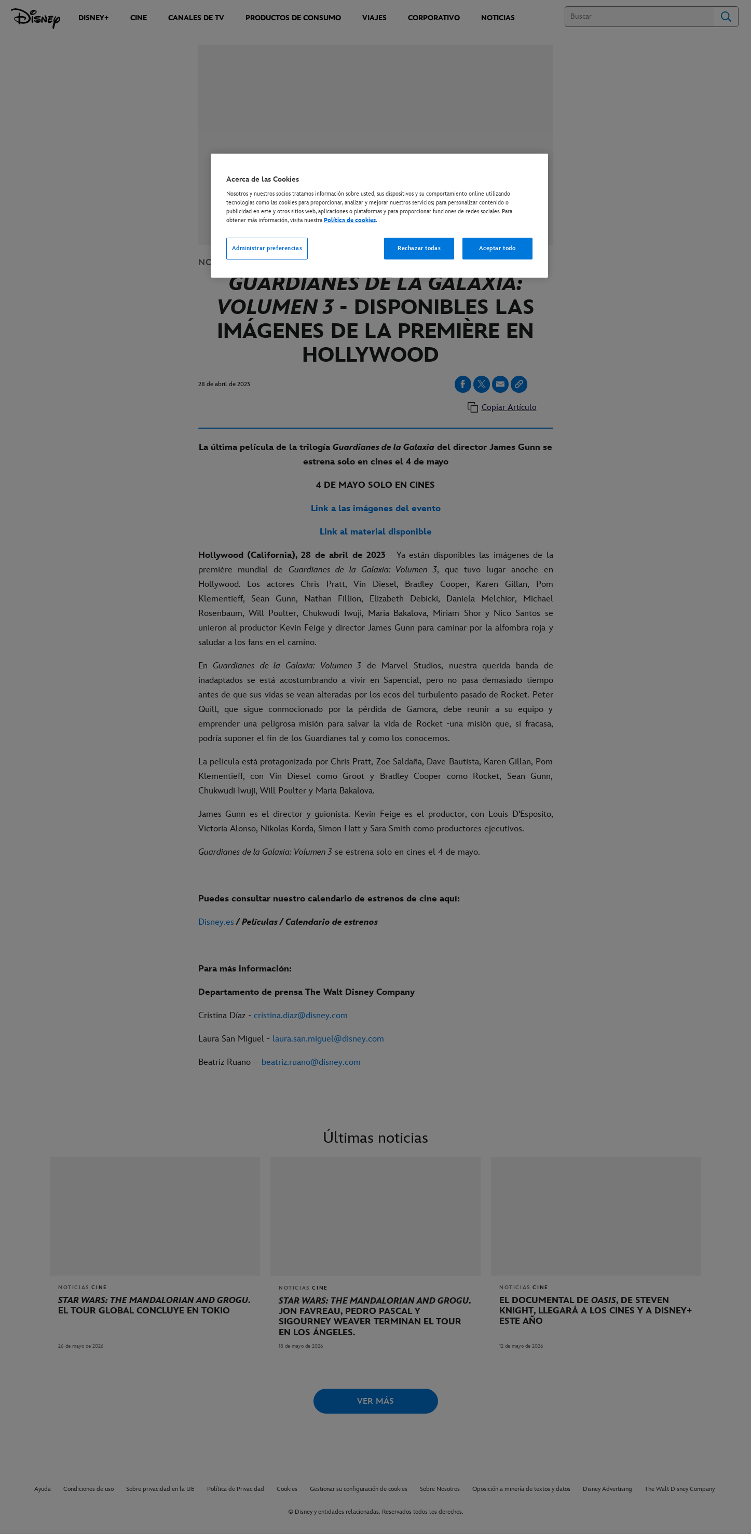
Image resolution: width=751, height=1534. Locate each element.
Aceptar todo (497, 248)
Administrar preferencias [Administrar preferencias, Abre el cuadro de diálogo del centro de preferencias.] (267, 248)
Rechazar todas (419, 248)
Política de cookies (350, 220)
